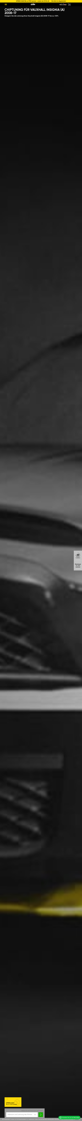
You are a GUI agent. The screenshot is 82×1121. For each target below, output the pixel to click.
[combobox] (22, 1114)
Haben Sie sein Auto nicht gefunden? (32, 1110)
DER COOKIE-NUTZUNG (67, 1119)
